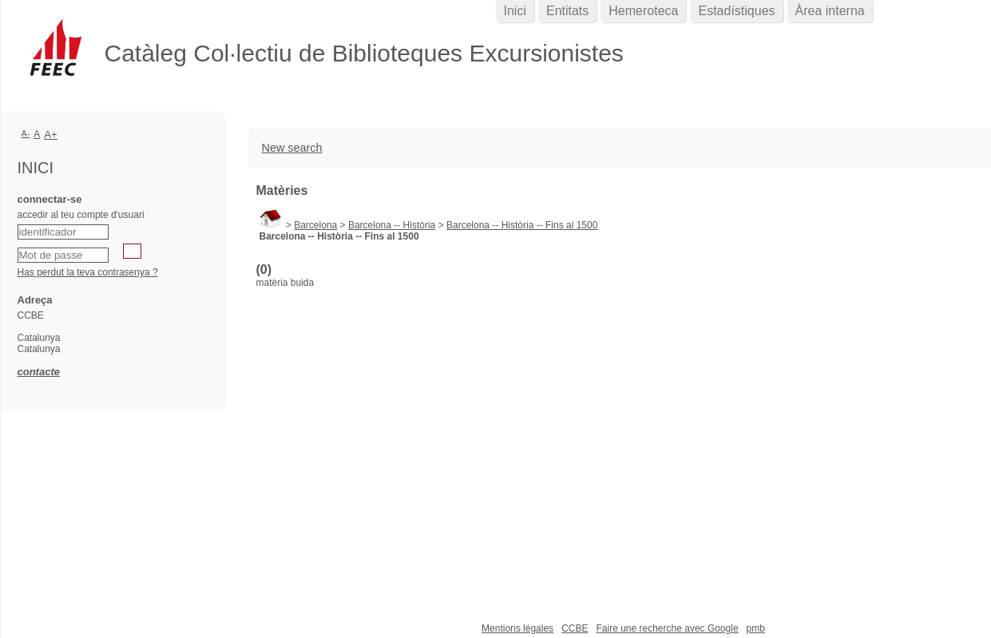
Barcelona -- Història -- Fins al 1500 (521, 225)
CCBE (574, 628)
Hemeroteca (643, 11)
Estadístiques (736, 11)
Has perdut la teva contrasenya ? (88, 272)
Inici (515, 11)
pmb (756, 628)
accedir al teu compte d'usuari (81, 214)
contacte (39, 372)
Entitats (567, 11)
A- (26, 133)
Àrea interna (830, 11)
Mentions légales (517, 628)
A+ (50, 135)
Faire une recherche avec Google (667, 628)
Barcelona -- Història (391, 225)
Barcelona (315, 225)
